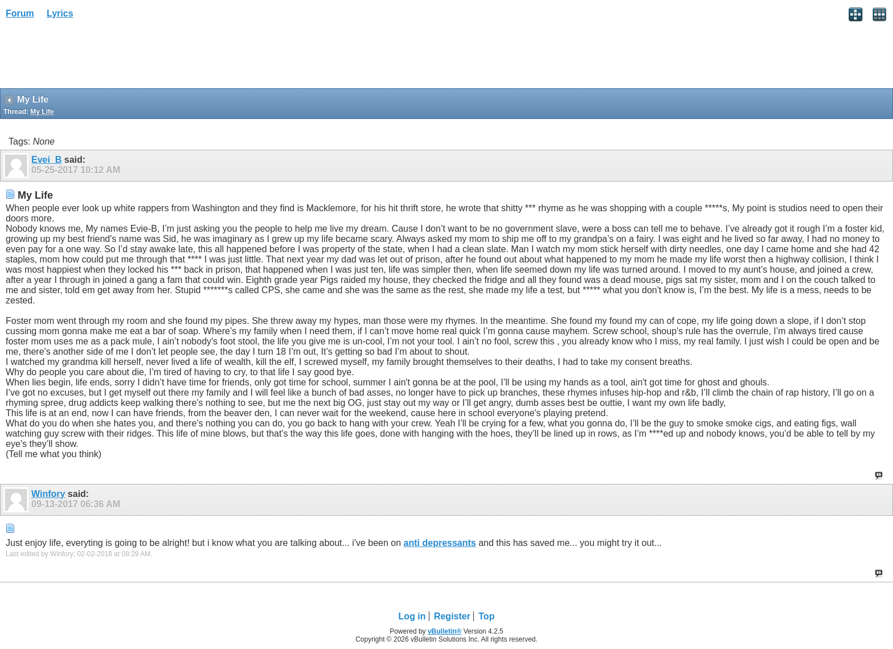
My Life (42, 112)
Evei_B (46, 160)
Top (486, 616)
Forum (20, 13)
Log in (412, 616)
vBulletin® (445, 631)
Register (452, 616)
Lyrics (60, 13)
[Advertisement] (91, 57)
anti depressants (440, 543)
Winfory (48, 494)
